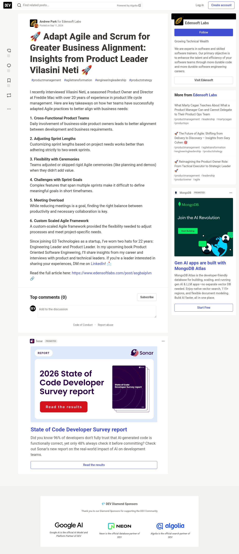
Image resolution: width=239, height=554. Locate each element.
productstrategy (140, 80)
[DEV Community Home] (7, 5)
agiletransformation (78, 80)
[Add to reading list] (9, 82)
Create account (221, 5)
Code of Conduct (83, 324)
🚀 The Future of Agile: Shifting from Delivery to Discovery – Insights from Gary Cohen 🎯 (203, 142)
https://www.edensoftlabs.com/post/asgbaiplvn (112, 273)
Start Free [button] (203, 307)
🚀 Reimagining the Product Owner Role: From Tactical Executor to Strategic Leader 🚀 (203, 171)
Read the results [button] (94, 465)
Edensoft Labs (71, 21)
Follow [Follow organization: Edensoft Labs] (203, 32)
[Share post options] (9, 109)
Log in (200, 5)
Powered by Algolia (129, 5)
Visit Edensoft (203, 80)
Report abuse (105, 324)
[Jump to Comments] (9, 68)
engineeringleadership (110, 80)
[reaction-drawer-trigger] (9, 53)
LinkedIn (98, 263)
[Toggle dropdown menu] (163, 341)
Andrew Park (48, 21)
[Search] (19, 5)
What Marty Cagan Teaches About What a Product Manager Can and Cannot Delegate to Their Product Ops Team (203, 114)
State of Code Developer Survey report (79, 429)
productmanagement (46, 80)
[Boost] (9, 95)
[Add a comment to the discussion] (97, 312)
